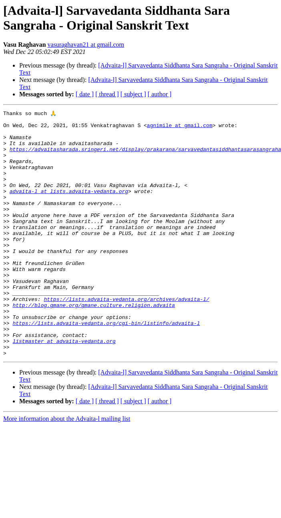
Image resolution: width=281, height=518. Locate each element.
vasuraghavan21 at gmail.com (86, 44)
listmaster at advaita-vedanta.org (63, 387)
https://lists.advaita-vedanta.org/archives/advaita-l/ (126, 337)
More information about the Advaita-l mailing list (66, 467)
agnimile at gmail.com (180, 128)
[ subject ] (133, 94)
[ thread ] (107, 94)
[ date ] (85, 94)
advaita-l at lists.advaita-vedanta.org (69, 207)
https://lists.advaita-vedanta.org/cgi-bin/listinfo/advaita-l (106, 365)
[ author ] (160, 94)
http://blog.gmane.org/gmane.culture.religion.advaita (93, 344)
